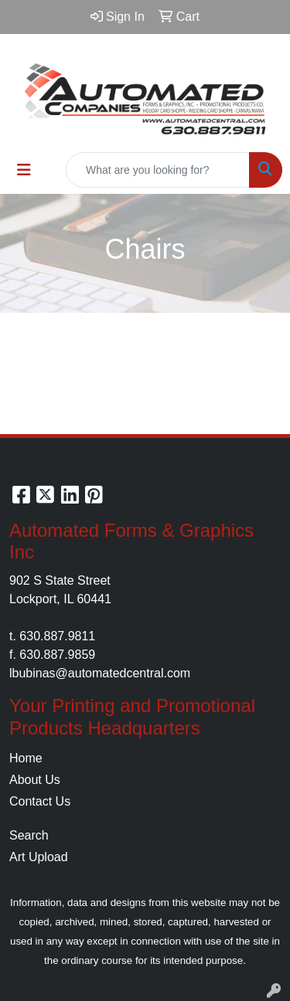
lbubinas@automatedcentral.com (99, 673)
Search (29, 835)
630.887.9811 (57, 636)
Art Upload (38, 857)
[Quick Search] (158, 170)
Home (26, 758)
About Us (34, 779)
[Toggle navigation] (24, 170)
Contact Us (39, 801)
